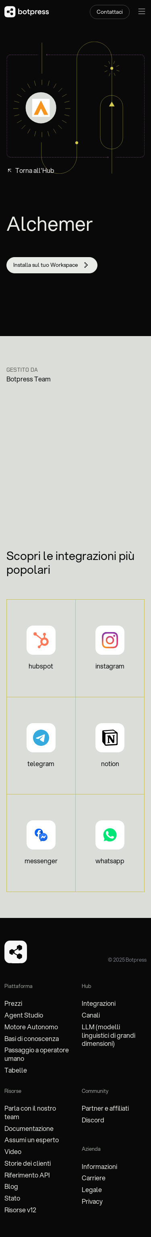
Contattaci (110, 11)
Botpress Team (28, 379)
